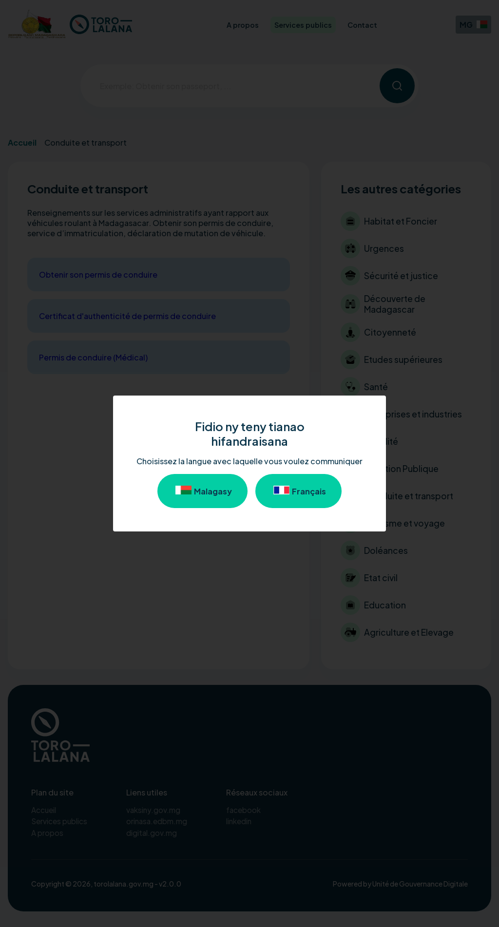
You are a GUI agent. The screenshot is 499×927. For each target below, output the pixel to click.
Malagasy (202, 491)
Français (298, 491)
